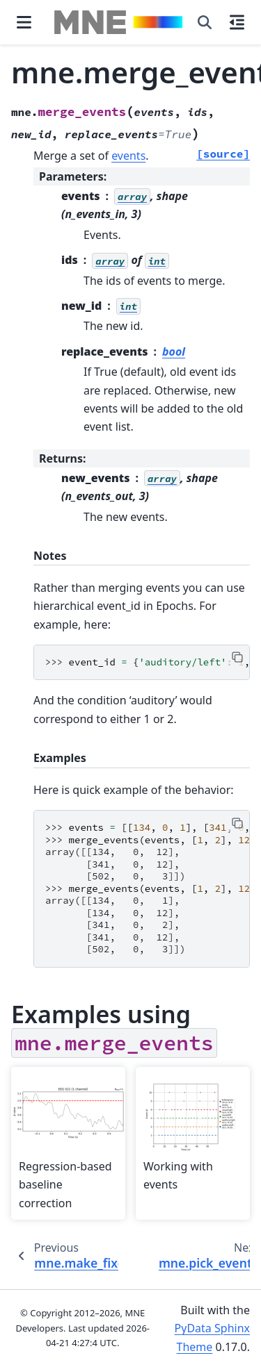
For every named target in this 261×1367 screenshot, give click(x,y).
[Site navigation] (24, 22)
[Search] (204, 22)
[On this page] (237, 22)
